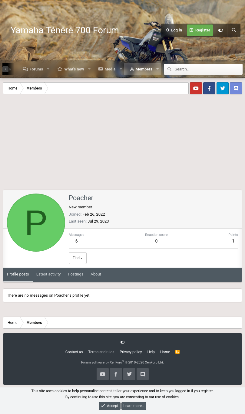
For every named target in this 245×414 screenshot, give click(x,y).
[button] (48, 69)
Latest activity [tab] (48, 274)
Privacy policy (131, 352)
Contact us (74, 352)
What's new (74, 69)
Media (109, 69)
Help (151, 352)
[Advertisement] (122, 144)
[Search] (233, 30)
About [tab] (96, 274)
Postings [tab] (75, 274)
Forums (36, 69)
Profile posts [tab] (18, 274)
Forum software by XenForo (122, 362)
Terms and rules (101, 352)
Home (165, 352)
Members (144, 69)
